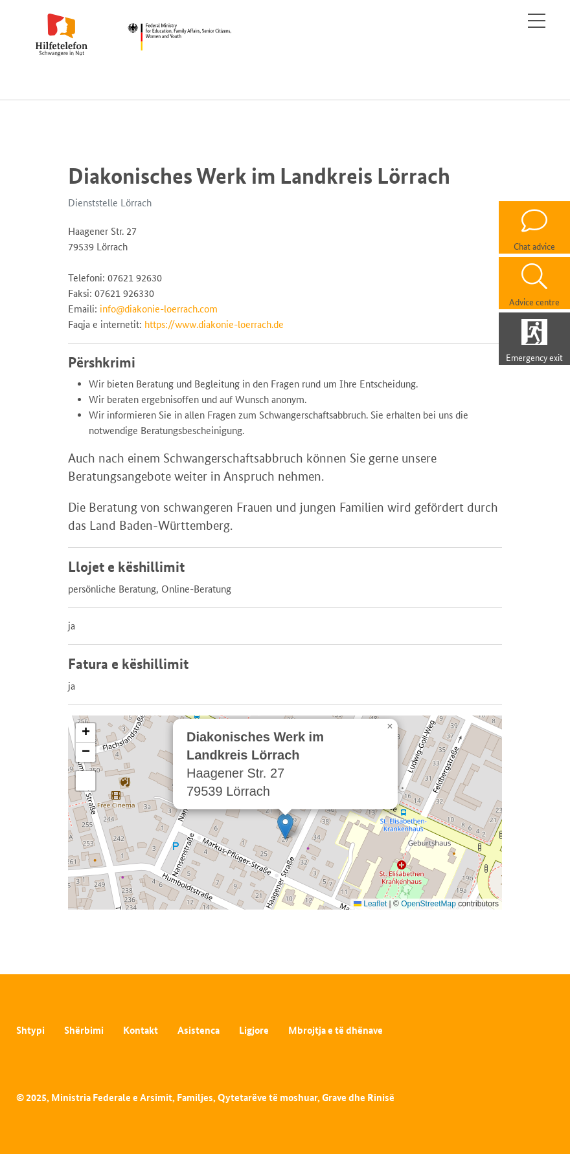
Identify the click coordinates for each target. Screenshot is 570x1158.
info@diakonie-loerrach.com (159, 309)
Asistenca (198, 1030)
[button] (285, 826)
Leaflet (370, 903)
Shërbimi (84, 1030)
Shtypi (30, 1030)
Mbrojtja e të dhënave (335, 1030)
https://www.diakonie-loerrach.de (214, 324)
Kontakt (140, 1030)
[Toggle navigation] (536, 20)
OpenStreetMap (428, 903)
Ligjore (254, 1030)
